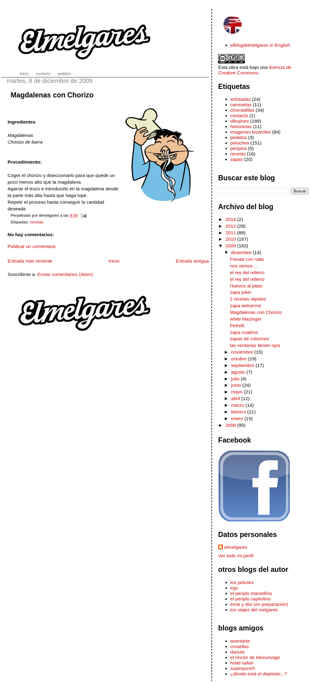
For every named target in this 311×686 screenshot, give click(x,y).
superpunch (242, 668)
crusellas (239, 646)
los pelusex (242, 582)
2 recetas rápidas (248, 298)
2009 (231, 245)
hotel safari (241, 662)
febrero (239, 411)
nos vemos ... (244, 265)
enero (237, 418)
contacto (239, 115)
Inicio (113, 260)
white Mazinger (245, 318)
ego (234, 587)
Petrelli (237, 325)
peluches (239, 142)
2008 (231, 425)
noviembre (243, 352)
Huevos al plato (246, 285)
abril (236, 398)
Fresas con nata (247, 259)
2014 (231, 219)
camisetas (240, 104)
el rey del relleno (247, 272)
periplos (238, 148)
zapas (236, 159)
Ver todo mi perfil (235, 555)
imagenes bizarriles (250, 131)
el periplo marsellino (251, 593)
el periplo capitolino (250, 598)
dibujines (239, 121)
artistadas (240, 99)
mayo (237, 391)
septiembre (243, 365)
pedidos (238, 137)
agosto (239, 372)
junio (236, 385)
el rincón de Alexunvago (255, 657)
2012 (231, 226)
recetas (36, 222)
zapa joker (240, 292)
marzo (238, 405)
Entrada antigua (192, 260)
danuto (237, 651)
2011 (231, 232)
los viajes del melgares (254, 609)
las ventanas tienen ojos (255, 345)
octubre (239, 358)
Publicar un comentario (32, 246)
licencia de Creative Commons (254, 70)
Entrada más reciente (30, 260)
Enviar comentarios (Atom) (65, 274)
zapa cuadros (244, 332)
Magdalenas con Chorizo (52, 95)
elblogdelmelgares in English (260, 45)
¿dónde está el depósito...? (258, 673)
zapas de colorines (249, 338)
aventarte (240, 641)
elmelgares (235, 547)
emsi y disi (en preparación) (259, 604)
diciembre (242, 252)
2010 (231, 239)
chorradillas (242, 110)
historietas (241, 126)
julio (236, 378)
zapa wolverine (245, 305)
